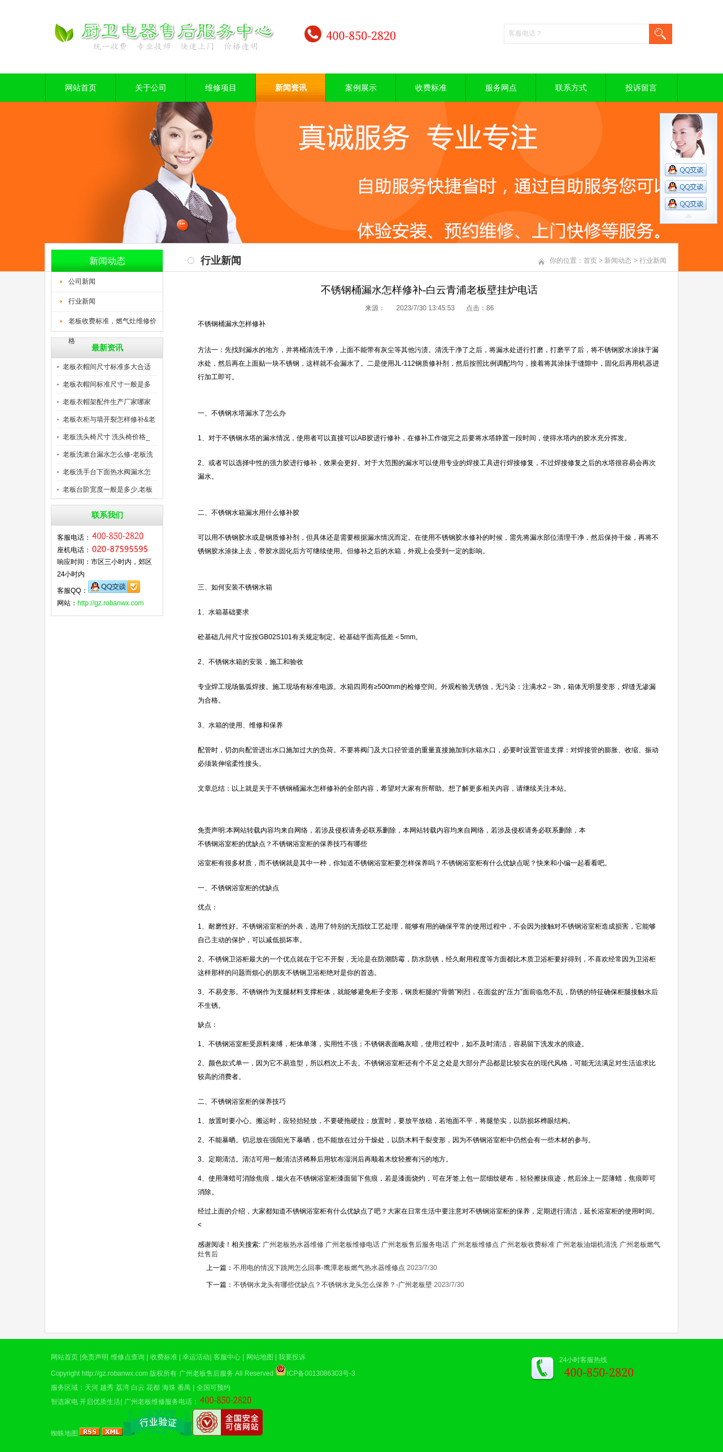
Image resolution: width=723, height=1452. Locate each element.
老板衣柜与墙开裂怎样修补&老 (109, 419)
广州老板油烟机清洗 (586, 1245)
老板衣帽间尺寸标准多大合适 (107, 367)
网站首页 (81, 87)
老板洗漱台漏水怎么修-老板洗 (108, 454)
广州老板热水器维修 (293, 1245)
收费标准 (431, 87)
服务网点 (501, 87)
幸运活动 (196, 1357)
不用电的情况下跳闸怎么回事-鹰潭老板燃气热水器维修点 (319, 1268)
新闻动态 (617, 261)
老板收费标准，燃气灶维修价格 (112, 324)
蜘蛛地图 (64, 1433)
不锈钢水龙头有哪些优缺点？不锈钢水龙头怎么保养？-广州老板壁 (332, 1285)
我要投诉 (292, 1357)
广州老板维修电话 (352, 1245)
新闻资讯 (291, 87)
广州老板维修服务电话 (158, 1402)
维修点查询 (128, 1357)
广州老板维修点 (475, 1245)
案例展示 (361, 87)
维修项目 (221, 87)
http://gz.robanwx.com (110, 603)
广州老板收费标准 (527, 1245)
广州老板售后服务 (206, 1373)
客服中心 (227, 1357)
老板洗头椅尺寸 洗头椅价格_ (106, 437)
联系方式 (571, 87)
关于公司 (151, 87)
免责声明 (94, 1357)
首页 (590, 261)
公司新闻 (81, 281)
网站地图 (259, 1357)
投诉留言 (641, 87)
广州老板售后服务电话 (415, 1245)
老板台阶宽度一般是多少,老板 (108, 489)
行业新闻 (81, 301)
